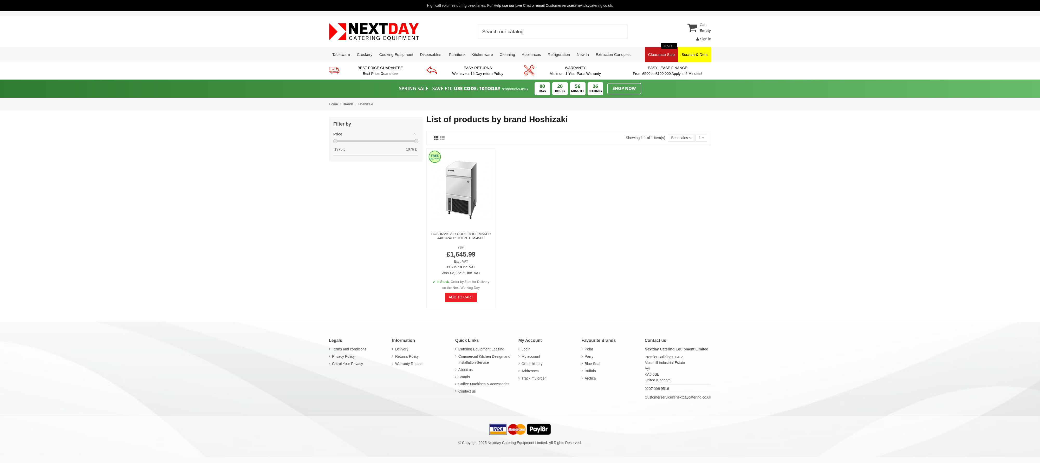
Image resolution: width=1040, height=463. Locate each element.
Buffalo (590, 371)
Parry (589, 356)
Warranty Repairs (409, 364)
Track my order (534, 378)
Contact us (467, 391)
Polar (589, 349)
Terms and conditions (349, 349)
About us (465, 370)
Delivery (401, 349)
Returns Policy (407, 356)
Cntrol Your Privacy (347, 364)
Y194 (461, 247)
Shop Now (624, 88)
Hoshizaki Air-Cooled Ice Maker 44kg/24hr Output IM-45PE (461, 236)
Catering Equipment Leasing (481, 349)
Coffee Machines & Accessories (484, 384)
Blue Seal (592, 364)
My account (531, 356)
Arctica (590, 378)
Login (526, 349)
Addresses (530, 371)
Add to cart (461, 297)
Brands (464, 377)
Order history (532, 364)
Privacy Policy (343, 356)
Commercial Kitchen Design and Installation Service (484, 359)
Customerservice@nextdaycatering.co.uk (678, 397)
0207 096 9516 (657, 389)
